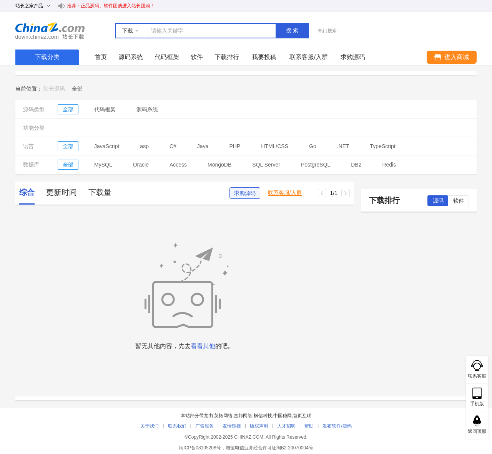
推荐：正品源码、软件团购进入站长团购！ (111, 5)
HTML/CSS (274, 146)
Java (203, 146)
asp (144, 146)
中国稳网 (282, 415)
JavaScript (106, 146)
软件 (197, 57)
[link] (77, 88)
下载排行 (226, 57)
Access (178, 165)
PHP (234, 146)
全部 (68, 109)
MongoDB (219, 165)
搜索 (293, 30)
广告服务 (204, 426)
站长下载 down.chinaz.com (50, 31)
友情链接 (232, 426)
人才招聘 (286, 426)
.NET (343, 146)
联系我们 (177, 426)
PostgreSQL (315, 165)
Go (312, 146)
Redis (389, 165)
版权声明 (259, 426)
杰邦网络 (243, 415)
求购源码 (245, 193)
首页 (101, 57)
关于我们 (149, 426)
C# (173, 146)
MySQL (103, 165)
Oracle (141, 165)
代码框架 (167, 57)
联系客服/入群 (285, 193)
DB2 (356, 165)
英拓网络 (223, 415)
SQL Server (266, 165)
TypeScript (383, 146)
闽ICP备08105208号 (200, 448)
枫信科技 (263, 415)
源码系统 (130, 57)
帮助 (309, 426)
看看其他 (203, 346)
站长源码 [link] (54, 89)
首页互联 (302, 415)
